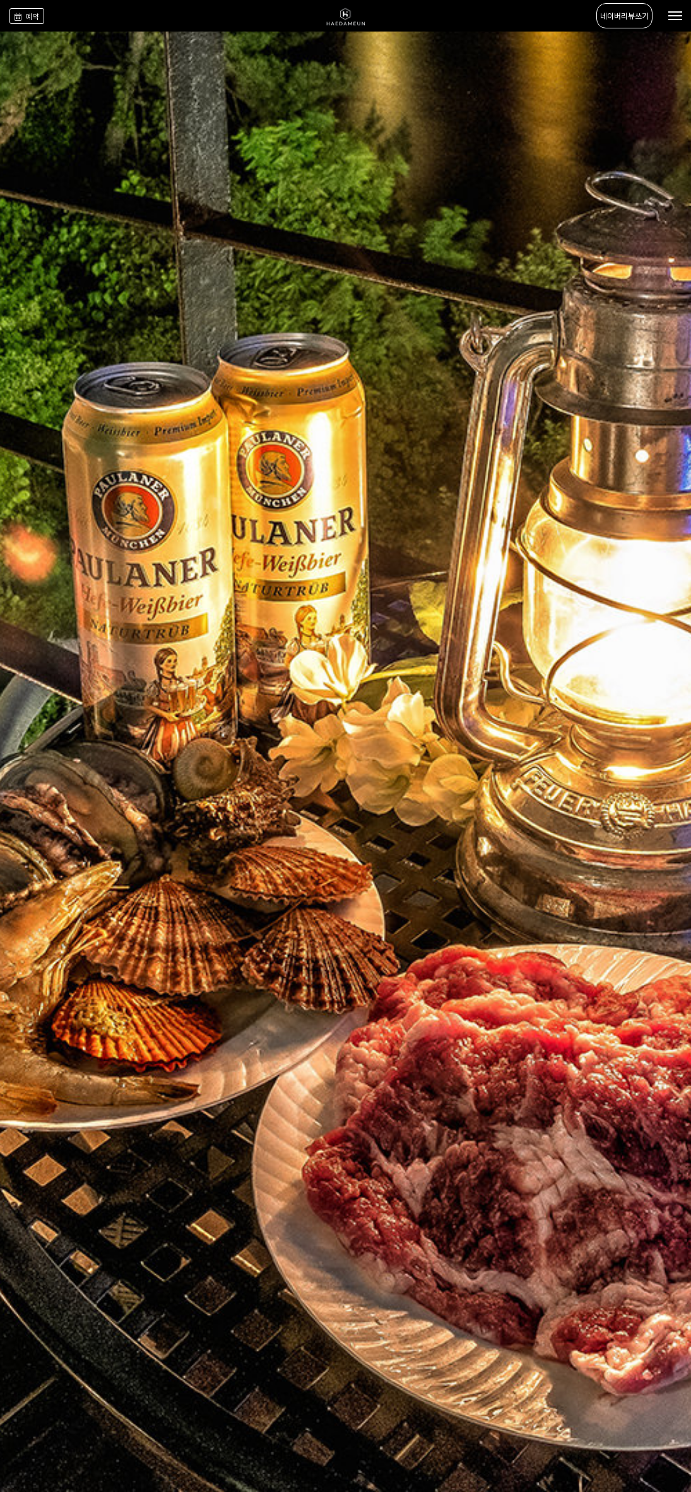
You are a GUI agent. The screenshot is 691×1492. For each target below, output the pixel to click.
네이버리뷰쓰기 (624, 15)
